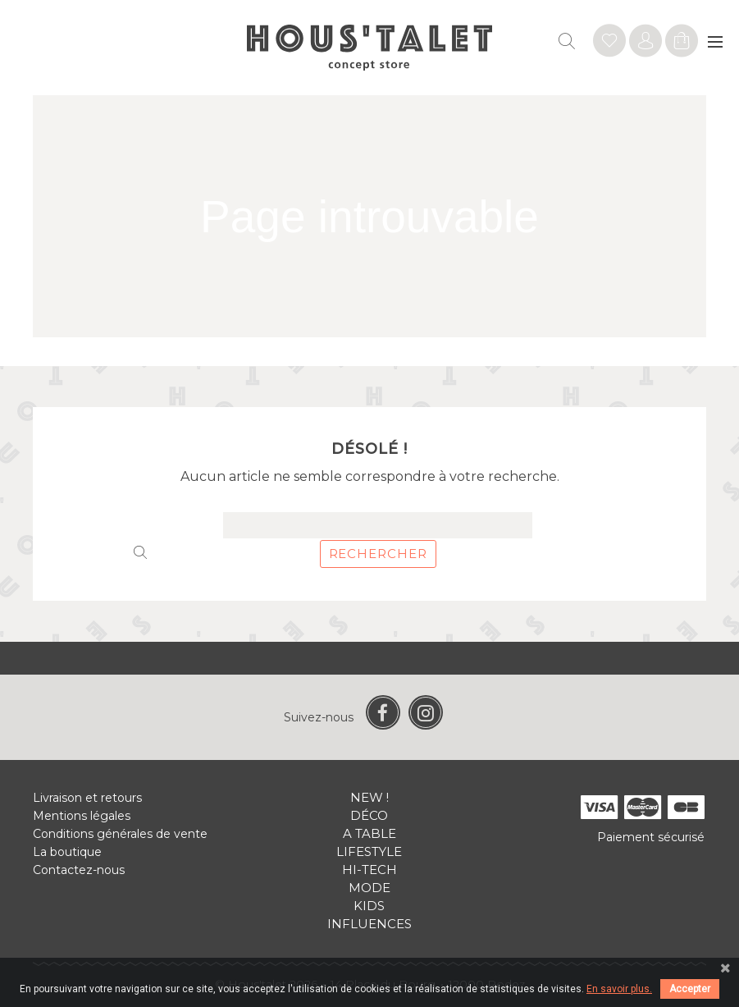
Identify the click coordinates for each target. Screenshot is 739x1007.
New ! (369, 797)
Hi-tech (369, 869)
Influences (369, 923)
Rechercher (378, 553)
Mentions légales (81, 815)
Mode (369, 887)
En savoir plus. (619, 989)
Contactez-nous (79, 870)
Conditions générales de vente (120, 833)
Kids (369, 905)
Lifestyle (369, 851)
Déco (369, 815)
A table (369, 833)
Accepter (689, 989)
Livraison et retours (87, 797)
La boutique (67, 852)
